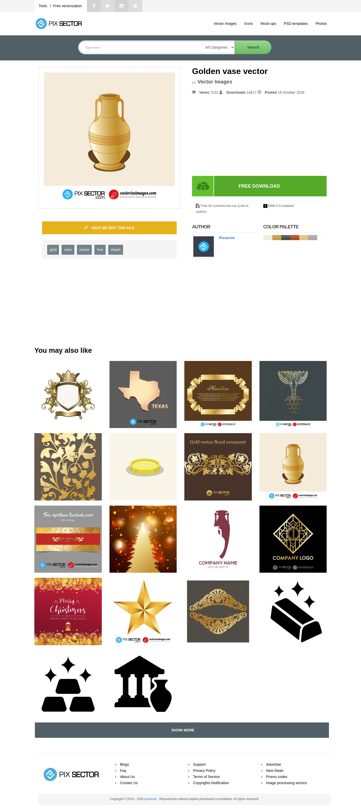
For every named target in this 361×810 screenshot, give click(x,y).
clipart (115, 250)
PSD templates (296, 24)
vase (68, 250)
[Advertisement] (235, 135)
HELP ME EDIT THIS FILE (109, 228)
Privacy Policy (204, 771)
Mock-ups (268, 24)
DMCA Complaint (281, 206)
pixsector (150, 799)
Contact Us (129, 783)
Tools (43, 6)
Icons (248, 24)
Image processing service (286, 783)
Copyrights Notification (211, 783)
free (100, 250)
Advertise (273, 764)
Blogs (124, 764)
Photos (321, 24)
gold (53, 250)
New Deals (275, 771)
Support (199, 764)
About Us (127, 777)
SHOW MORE (181, 730)
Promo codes (276, 777)
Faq (123, 771)
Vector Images (225, 24)
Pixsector (227, 238)
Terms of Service (206, 777)
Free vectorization (67, 6)
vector (84, 250)
